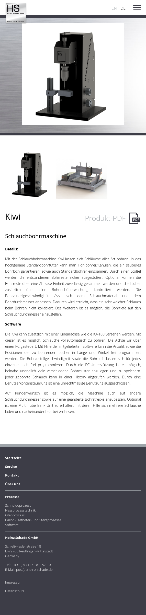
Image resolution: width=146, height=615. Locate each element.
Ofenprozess (15, 515)
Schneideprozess (18, 505)
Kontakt (12, 475)
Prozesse (12, 496)
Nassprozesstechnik (20, 510)
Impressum (14, 582)
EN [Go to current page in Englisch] (114, 8)
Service (11, 466)
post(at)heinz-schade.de (34, 569)
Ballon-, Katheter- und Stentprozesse (33, 520)
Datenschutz (14, 591)
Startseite (13, 458)
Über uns (12, 484)
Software (12, 525)
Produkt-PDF (105, 218)
